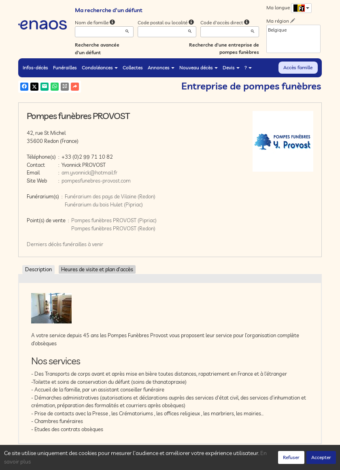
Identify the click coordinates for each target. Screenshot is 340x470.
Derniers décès (44, 244)
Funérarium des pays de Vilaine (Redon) (110, 196)
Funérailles (65, 67)
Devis (231, 67)
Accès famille (297, 67)
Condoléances (100, 67)
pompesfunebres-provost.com (96, 180)
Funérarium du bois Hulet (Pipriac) (104, 204)
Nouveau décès (198, 67)
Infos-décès (35, 67)
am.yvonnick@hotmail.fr (89, 172)
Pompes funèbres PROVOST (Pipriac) (114, 220)
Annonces (161, 67)
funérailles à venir (83, 244)
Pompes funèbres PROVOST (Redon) (113, 228)
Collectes (133, 67)
